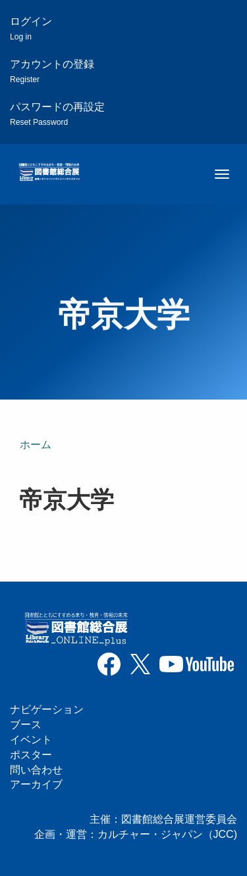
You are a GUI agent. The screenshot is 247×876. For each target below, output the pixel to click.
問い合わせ (36, 769)
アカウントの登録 (52, 71)
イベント (31, 739)
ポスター (31, 754)
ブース (25, 724)
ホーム (35, 444)
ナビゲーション (47, 709)
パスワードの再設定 (57, 114)
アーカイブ (36, 784)
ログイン (31, 28)
